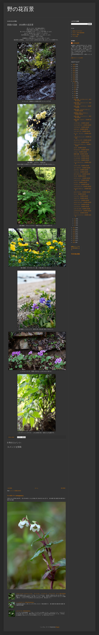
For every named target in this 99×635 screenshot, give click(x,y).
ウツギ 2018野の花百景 (80, 176)
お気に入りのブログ (77, 31)
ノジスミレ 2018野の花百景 (81, 172)
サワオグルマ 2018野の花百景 (81, 149)
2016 (74, 229)
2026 (74, 64)
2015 (74, 232)
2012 (74, 238)
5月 (75, 97)
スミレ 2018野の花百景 (80, 194)
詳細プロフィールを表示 (77, 57)
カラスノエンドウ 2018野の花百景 (82, 202)
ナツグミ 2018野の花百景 (80, 182)
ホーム (36, 488)
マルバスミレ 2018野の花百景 (81, 156)
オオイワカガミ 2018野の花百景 (82, 192)
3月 (75, 221)
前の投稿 (63, 488)
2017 (74, 227)
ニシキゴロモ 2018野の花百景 (81, 158)
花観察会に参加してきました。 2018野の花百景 (82, 113)
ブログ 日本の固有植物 (78, 32)
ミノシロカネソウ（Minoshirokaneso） (25, 602)
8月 (75, 91)
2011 (74, 240)
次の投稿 (10, 488)
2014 (74, 234)
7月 (75, 93)
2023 (74, 70)
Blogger (57, 627)
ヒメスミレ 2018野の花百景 (81, 212)
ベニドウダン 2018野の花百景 (81, 123)
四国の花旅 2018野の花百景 (81, 154)
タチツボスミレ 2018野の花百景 (82, 174)
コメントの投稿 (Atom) (15, 490)
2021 (74, 75)
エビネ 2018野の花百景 (80, 147)
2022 (74, 72)
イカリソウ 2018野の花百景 (81, 198)
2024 (74, 68)
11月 (75, 85)
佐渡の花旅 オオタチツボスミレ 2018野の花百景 (82, 110)
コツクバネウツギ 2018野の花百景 (82, 125)
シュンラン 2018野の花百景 (81, 196)
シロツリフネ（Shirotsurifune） (23, 611)
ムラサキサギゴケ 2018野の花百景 (82, 210)
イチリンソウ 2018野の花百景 (81, 200)
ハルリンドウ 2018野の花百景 (81, 180)
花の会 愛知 (75, 34)
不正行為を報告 (75, 254)
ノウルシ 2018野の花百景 (80, 152)
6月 (75, 95)
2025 (74, 66)
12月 (75, 83)
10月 (75, 87)
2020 (74, 77)
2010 (74, 242)
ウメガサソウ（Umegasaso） (15, 495)
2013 (74, 236)
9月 (75, 89)
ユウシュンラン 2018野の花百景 (82, 178)
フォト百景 (75, 36)
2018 (74, 81)
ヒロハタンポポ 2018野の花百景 (82, 208)
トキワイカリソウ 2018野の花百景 (82, 186)
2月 (75, 223)
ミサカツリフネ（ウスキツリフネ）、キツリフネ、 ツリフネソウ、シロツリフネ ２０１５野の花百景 (41, 593)
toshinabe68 (76, 43)
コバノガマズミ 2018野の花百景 (82, 167)
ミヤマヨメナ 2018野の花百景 (81, 127)
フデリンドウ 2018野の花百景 (81, 142)
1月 (75, 225)
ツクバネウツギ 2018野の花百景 (82, 131)
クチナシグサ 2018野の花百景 (81, 165)
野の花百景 (20, 9)
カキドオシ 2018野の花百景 (81, 169)
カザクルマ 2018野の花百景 (81, 129)
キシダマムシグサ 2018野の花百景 (82, 140)
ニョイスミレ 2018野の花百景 (81, 206)
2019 (74, 79)
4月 (75, 219)
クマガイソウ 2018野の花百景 (81, 184)
